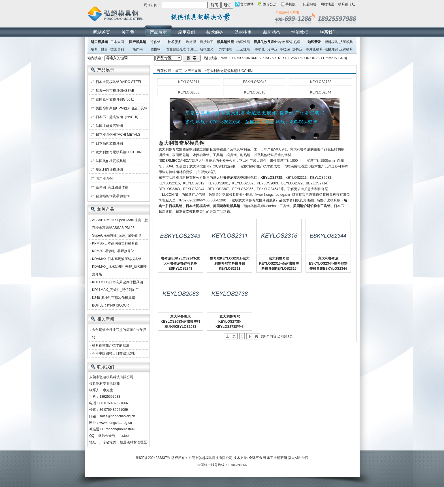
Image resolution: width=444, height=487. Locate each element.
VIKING (265, 58)
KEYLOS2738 (320, 82)
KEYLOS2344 (320, 92)
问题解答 (310, 4)
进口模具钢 (99, 42)
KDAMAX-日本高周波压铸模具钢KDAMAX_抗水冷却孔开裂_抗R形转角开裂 (119, 266)
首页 (178, 71)
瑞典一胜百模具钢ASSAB (115, 91)
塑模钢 (155, 49)
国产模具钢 (137, 42)
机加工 (192, 49)
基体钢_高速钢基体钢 (112, 187)
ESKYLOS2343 (254, 82)
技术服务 (214, 32)
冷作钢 (155, 42)
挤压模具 (346, 42)
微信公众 (269, 4)
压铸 (289, 42)
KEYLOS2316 (254, 92)
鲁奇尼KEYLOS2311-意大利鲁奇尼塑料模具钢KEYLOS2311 (229, 263)
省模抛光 (207, 49)
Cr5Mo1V (330, 58)
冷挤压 (260, 49)
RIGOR (303, 58)
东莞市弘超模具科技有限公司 (210, 458)
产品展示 (158, 31)
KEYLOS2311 (188, 82)
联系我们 (328, 32)
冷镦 (281, 42)
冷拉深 (285, 49)
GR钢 (342, 58)
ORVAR (316, 58)
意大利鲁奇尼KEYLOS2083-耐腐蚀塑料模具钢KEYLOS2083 (180, 321)
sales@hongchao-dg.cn (117, 416)
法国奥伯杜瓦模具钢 (111, 161)
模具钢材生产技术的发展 (110, 345)
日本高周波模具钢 (109, 143)
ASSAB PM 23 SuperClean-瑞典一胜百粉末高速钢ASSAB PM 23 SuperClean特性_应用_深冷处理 (120, 227)
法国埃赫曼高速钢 (109, 126)
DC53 (236, 58)
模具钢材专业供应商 (104, 384)
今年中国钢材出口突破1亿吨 (113, 353)
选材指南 (243, 32)
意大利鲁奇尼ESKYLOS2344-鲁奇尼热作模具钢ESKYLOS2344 (328, 263)
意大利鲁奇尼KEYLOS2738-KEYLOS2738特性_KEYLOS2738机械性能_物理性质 (229, 326)
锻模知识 (331, 49)
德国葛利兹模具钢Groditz (115, 99)
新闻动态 (271, 32)
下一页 (253, 336)
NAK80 (226, 58)
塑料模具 (331, 42)
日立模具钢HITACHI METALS (118, 135)
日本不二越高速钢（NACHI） (118, 117)
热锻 (296, 42)
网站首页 (101, 32)
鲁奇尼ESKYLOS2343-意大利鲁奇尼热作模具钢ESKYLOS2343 (180, 263)
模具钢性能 (225, 42)
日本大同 (117, 42)
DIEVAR (291, 58)
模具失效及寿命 (266, 42)
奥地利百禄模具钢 (109, 170)
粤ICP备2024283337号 (153, 458)
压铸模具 (346, 49)
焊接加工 (207, 42)
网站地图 (327, 4)
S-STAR (278, 58)
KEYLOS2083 (188, 92)
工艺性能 (243, 49)
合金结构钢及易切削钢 (113, 196)
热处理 (191, 42)
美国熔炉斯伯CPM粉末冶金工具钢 (122, 108)
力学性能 (225, 49)
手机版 (290, 4)
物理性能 (243, 42)
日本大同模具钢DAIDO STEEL (119, 82)
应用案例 (186, 32)
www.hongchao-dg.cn (115, 423)
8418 (255, 58)
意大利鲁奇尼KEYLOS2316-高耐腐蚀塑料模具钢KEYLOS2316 (279, 263)
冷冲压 (272, 49)
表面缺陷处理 (176, 49)
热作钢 (138, 49)
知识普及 (314, 42)
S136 (246, 58)
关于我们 (129, 32)
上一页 (231, 336)
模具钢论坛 (346, 4)
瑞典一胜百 (99, 49)
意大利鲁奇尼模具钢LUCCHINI (230, 71)
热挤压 (297, 49)
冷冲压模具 (314, 49)
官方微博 (247, 4)
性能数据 (299, 32)
